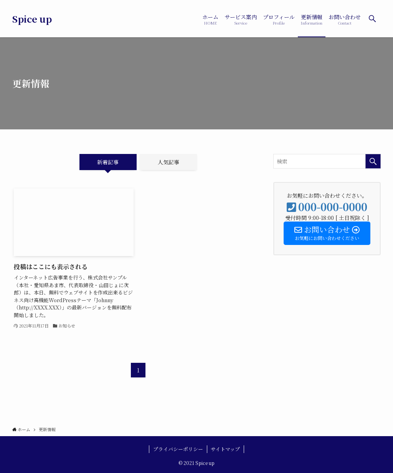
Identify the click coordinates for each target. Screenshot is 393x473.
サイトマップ (225, 449)
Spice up (32, 18)
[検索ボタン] (372, 18)
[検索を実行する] (373, 161)
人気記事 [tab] (168, 162)
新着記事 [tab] (108, 162)
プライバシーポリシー (178, 449)
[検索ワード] (327, 161)
